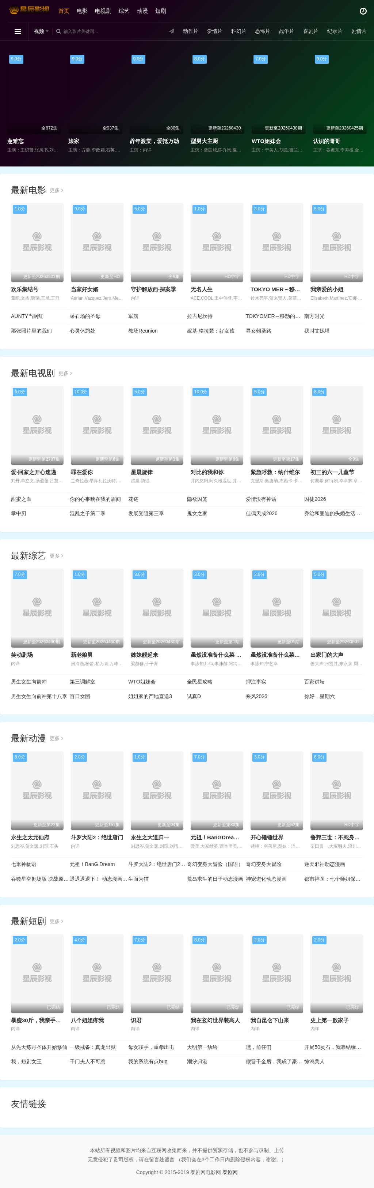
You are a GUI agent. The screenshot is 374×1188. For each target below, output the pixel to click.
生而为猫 (138, 879)
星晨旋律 (142, 472)
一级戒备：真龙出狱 (93, 1047)
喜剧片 (310, 31)
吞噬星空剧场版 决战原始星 (40, 879)
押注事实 (256, 682)
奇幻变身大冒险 (264, 864)
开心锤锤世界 (267, 837)
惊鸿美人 (314, 1061)
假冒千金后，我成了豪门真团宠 (275, 1061)
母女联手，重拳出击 (151, 1047)
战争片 (286, 31)
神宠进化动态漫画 (266, 879)
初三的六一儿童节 (332, 472)
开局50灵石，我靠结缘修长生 (333, 1047)
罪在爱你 (82, 472)
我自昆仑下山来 (270, 1020)
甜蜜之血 (21, 499)
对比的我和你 (207, 472)
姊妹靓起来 (144, 655)
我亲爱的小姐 (326, 289)
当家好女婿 (84, 289)
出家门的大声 (326, 655)
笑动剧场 (22, 655)
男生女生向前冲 (29, 682)
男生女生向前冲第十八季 (39, 696)
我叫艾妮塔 (317, 331)
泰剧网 (230, 1172)
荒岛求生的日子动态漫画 (215, 879)
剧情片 (359, 31)
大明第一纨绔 (202, 1047)
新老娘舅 (82, 655)
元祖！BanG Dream (92, 864)
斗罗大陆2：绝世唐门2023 (157, 864)
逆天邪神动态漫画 (324, 864)
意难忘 (15, 141)
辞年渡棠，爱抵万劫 (154, 141)
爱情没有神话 (261, 499)
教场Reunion (142, 331)
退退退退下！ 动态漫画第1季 (99, 879)
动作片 (190, 31)
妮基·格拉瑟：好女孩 (210, 331)
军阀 (133, 316)
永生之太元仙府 (30, 837)
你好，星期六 (319, 696)
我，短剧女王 (26, 1061)
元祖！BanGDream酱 (217, 837)
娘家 (73, 141)
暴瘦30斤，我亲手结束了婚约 (47, 1020)
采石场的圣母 (85, 316)
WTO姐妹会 (266, 141)
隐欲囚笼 (197, 499)
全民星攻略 (200, 682)
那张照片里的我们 (31, 331)
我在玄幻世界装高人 (215, 1020)
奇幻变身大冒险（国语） (215, 864)
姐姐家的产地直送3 (150, 696)
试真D (194, 696)
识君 (136, 1020)
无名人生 (202, 289)
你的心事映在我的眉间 (95, 499)
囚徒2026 (315, 499)
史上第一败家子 (329, 1020)
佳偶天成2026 (262, 513)
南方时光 (314, 316)
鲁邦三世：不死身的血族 (340, 837)
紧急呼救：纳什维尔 (275, 472)
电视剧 (103, 11)
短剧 (160, 11)
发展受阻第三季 (146, 513)
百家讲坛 (314, 682)
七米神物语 (24, 864)
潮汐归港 (197, 1061)
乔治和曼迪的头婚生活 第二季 (333, 513)
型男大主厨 (204, 141)
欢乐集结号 (24, 289)
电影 (82, 11)
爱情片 (214, 31)
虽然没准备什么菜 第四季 (221, 655)
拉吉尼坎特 (200, 316)
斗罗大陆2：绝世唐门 (97, 837)
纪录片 (335, 31)
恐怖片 (262, 31)
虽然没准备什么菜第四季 (281, 655)
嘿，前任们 (258, 1047)
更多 (56, 190)
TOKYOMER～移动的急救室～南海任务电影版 (275, 316)
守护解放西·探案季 (153, 289)
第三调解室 (82, 682)
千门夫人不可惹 (88, 1061)
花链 (133, 499)
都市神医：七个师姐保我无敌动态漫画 (333, 879)
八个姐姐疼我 (87, 1020)
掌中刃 (18, 513)
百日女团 (80, 696)
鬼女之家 (197, 513)
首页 (63, 11)
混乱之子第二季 (88, 513)
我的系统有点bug (147, 1061)
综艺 (124, 11)
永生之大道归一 (150, 837)
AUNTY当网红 (27, 316)
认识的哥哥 (326, 141)
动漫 (142, 11)
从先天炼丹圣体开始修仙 (39, 1047)
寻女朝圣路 (258, 331)
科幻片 (239, 31)
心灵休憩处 (82, 331)
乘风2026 (256, 696)
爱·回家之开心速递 (33, 472)
